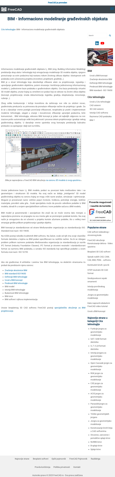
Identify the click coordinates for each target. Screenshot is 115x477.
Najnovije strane (22, 459)
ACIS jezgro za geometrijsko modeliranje (97, 396)
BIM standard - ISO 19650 (101, 90)
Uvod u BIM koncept (14, 280)
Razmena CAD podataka (101, 116)
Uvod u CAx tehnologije (100, 102)
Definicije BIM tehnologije (16, 277)
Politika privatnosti (61, 467)
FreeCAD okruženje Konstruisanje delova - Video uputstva (100, 243)
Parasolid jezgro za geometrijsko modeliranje (99, 407)
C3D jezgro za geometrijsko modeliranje (97, 386)
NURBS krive (96, 442)
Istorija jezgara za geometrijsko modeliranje (98, 356)
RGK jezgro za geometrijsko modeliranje (97, 376)
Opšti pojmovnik (59, 459)
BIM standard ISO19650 (15, 273)
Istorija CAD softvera (99, 113)
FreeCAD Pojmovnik (78, 459)
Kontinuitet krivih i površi (98, 265)
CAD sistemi (95, 105)
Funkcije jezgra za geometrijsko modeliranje (98, 332)
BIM (89, 71)
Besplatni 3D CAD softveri (98, 252)
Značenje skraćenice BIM (16, 270)
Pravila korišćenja (42, 467)
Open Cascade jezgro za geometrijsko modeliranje (101, 366)
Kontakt (76, 467)
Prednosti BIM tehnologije (16, 283)
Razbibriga (95, 459)
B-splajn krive (96, 445)
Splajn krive (96, 449)
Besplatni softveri (40, 459)
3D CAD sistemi (97, 109)
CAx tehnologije (8, 29)
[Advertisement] (43, 48)
